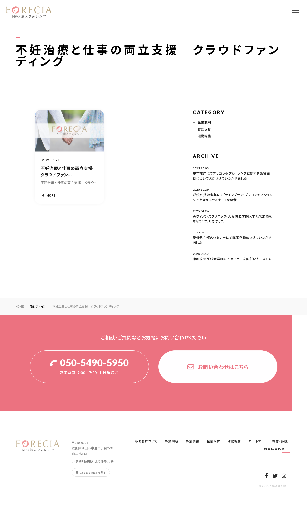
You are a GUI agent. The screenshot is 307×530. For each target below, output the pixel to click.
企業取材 (204, 122)
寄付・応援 (280, 441)
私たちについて (146, 441)
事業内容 (172, 441)
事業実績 (193, 441)
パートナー (257, 441)
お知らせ (204, 129)
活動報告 (204, 136)
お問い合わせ (276, 449)
